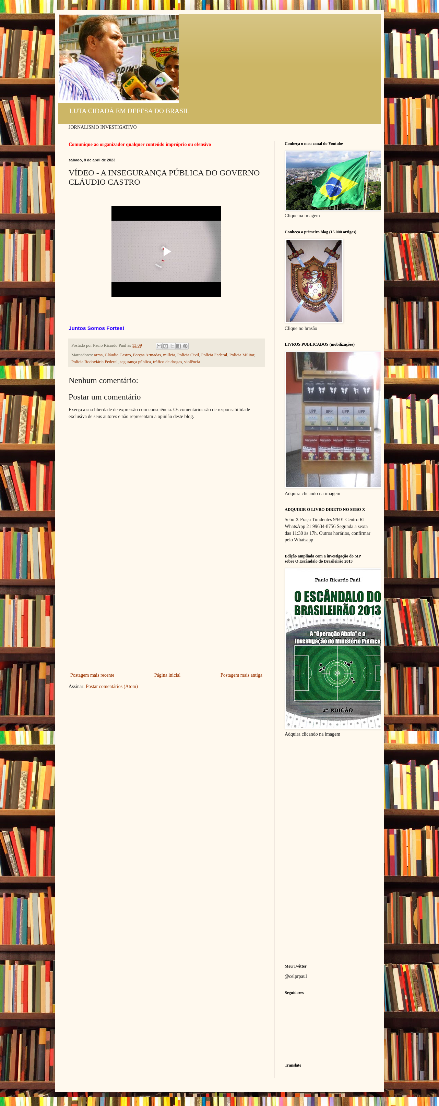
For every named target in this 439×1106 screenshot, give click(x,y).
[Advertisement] (166, 619)
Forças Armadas (147, 355)
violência (192, 361)
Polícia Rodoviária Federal (94, 361)
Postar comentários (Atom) (112, 686)
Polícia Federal (214, 355)
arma (98, 355)
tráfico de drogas (167, 361)
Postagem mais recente (92, 675)
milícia (169, 355)
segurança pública (135, 361)
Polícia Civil (188, 355)
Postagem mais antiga (241, 675)
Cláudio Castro (118, 355)
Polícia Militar (241, 355)
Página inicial (167, 675)
